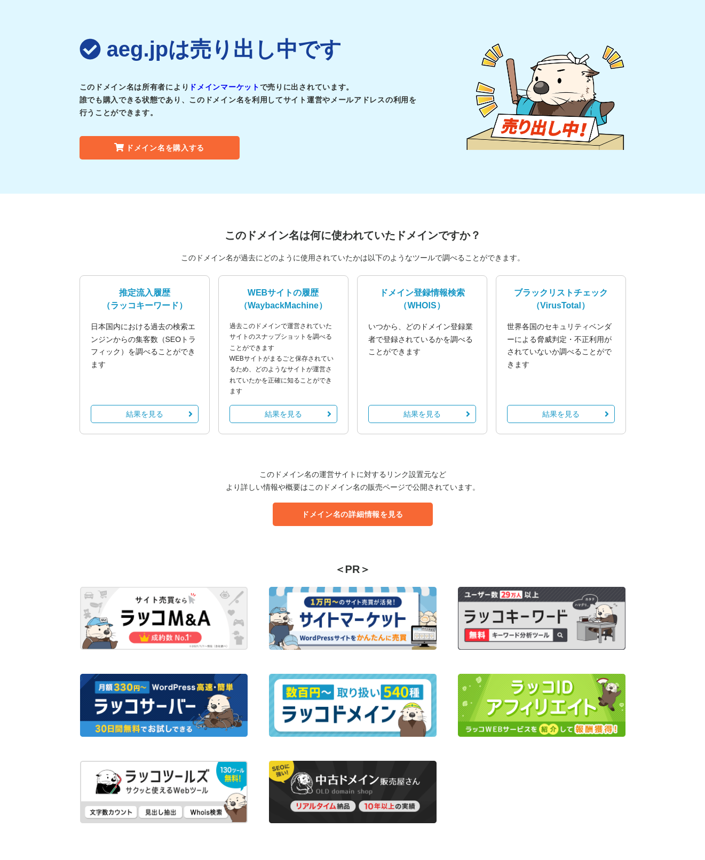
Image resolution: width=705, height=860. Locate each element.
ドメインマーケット (224, 87)
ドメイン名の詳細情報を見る (352, 514)
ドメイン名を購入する (159, 148)
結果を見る (159, 414)
